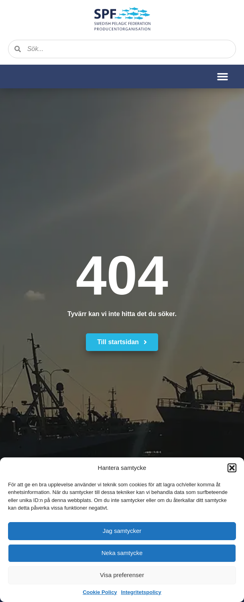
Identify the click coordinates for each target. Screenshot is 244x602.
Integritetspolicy (141, 592)
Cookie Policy (100, 592)
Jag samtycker (122, 530)
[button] (232, 468)
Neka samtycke (122, 552)
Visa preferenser (122, 574)
